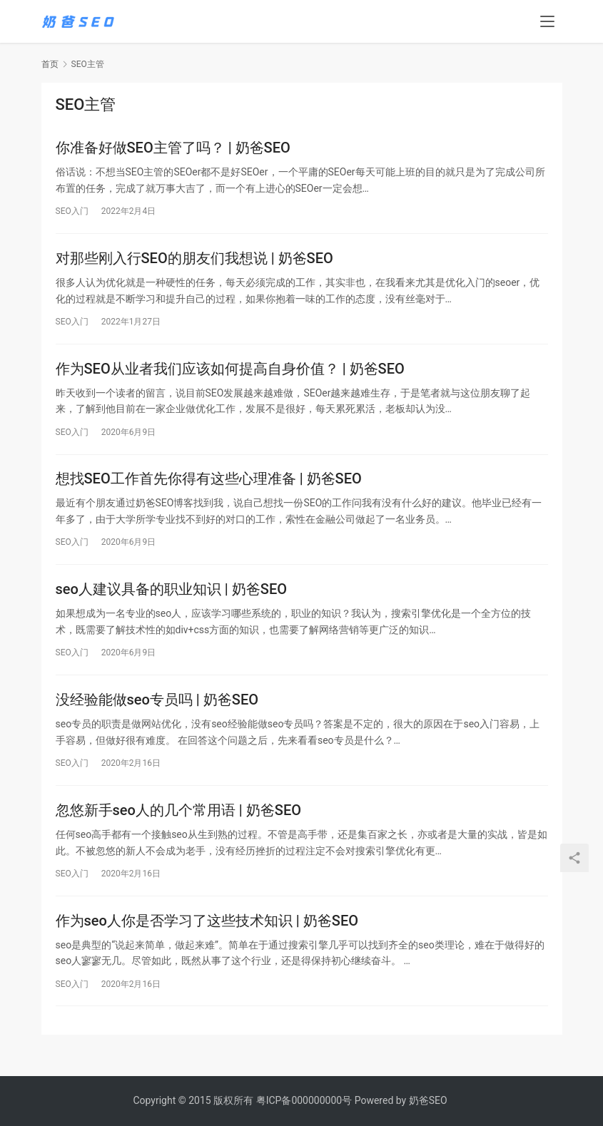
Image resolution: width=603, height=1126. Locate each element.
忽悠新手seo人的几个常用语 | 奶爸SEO (178, 820)
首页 (50, 64)
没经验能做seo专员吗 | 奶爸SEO (157, 708)
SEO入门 (72, 212)
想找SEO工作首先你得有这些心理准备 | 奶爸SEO (209, 484)
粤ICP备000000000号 (304, 1100)
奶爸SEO (428, 1100)
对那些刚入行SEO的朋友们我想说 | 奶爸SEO (194, 260)
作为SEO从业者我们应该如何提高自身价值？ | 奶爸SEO (230, 372)
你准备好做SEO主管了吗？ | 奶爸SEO (173, 148)
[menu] (547, 23)
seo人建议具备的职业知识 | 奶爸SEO (171, 596)
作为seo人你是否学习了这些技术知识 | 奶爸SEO (207, 932)
